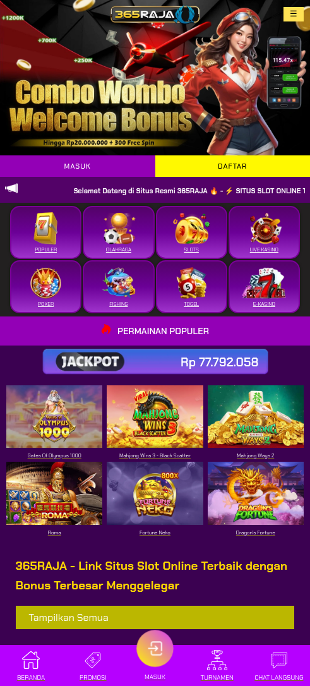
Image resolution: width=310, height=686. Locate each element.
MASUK (77, 166)
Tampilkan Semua (68, 617)
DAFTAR (232, 166)
